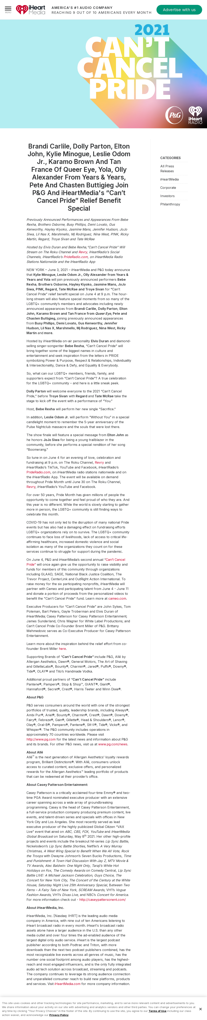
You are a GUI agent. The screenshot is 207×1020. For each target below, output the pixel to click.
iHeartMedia (30, 9)
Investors (167, 196)
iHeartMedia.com (67, 984)
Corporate (168, 188)
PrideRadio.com (38, 472)
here (62, 649)
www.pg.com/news (112, 744)
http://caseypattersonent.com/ (102, 900)
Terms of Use (157, 1013)
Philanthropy (170, 204)
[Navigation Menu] (8, 9)
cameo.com (117, 598)
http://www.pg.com (41, 739)
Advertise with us (179, 9)
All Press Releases (167, 168)
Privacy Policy (59, 1017)
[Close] (200, 1011)
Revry (99, 462)
